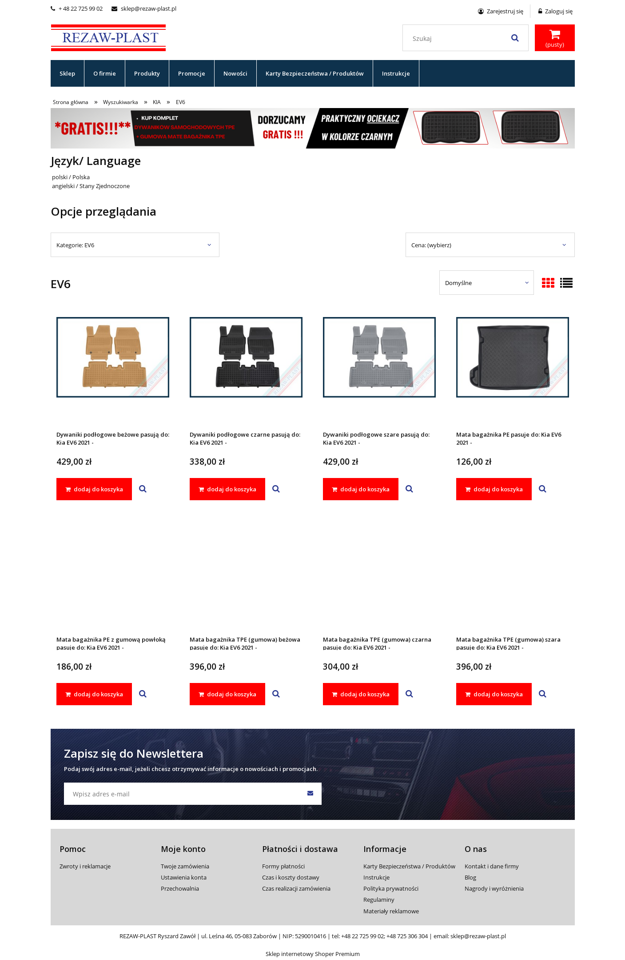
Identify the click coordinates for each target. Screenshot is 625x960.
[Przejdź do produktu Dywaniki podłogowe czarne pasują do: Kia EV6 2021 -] (246, 369)
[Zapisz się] (310, 794)
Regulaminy (378, 900)
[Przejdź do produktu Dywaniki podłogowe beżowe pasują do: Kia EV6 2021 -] (112, 369)
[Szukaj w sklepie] (467, 38)
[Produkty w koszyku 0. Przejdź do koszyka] (554, 38)
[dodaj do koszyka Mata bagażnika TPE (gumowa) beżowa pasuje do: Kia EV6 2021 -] (227, 694)
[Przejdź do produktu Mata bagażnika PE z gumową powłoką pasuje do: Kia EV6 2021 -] (112, 574)
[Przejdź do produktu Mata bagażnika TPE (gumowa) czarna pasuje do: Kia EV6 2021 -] (379, 574)
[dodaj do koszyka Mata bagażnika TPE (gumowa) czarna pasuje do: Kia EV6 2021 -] (360, 694)
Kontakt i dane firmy (492, 866)
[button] (142, 489)
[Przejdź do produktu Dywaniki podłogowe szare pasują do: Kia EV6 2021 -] (379, 369)
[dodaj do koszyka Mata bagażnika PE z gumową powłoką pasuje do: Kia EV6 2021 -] (94, 694)
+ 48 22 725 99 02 (77, 8)
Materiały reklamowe (391, 911)
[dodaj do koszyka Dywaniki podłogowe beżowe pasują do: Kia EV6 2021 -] (94, 489)
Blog (470, 877)
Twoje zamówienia (185, 866)
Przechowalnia (180, 888)
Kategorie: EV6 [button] (75, 245)
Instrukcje (376, 877)
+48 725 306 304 (407, 936)
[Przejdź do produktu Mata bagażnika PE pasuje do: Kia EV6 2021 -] (512, 369)
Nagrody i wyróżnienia (494, 888)
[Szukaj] (515, 37)
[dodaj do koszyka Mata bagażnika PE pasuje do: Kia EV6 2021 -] (494, 489)
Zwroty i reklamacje (85, 866)
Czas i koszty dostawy (290, 877)
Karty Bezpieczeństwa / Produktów (409, 866)
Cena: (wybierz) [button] (431, 245)
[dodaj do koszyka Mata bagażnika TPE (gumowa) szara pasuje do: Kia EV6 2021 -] (494, 694)
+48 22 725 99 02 (362, 936)
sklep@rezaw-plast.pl (143, 8)
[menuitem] (67, 73)
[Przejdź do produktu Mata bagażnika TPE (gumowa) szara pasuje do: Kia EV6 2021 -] (512, 574)
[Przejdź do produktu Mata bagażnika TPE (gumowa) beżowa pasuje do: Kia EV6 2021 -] (246, 574)
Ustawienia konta (184, 877)
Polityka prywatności (390, 888)
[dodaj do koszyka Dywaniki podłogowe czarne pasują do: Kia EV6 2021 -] (227, 489)
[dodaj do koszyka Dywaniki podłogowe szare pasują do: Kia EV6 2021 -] (360, 489)
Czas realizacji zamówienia (296, 888)
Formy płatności (283, 866)
